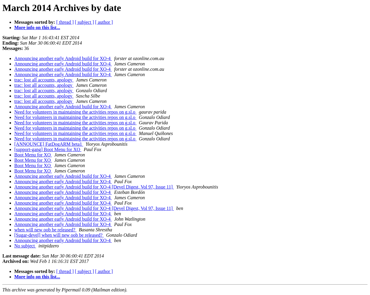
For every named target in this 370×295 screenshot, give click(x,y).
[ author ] (104, 22)
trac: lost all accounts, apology (44, 79)
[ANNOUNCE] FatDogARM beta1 (48, 144)
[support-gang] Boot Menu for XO (47, 149)
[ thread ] (65, 22)
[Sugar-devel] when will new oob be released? (59, 235)
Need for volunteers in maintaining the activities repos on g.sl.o (75, 111)
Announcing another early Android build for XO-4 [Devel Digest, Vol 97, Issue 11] (94, 186)
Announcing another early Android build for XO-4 (63, 58)
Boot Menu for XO (33, 154)
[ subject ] (84, 22)
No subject (25, 245)
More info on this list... (37, 27)
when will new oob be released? (45, 229)
